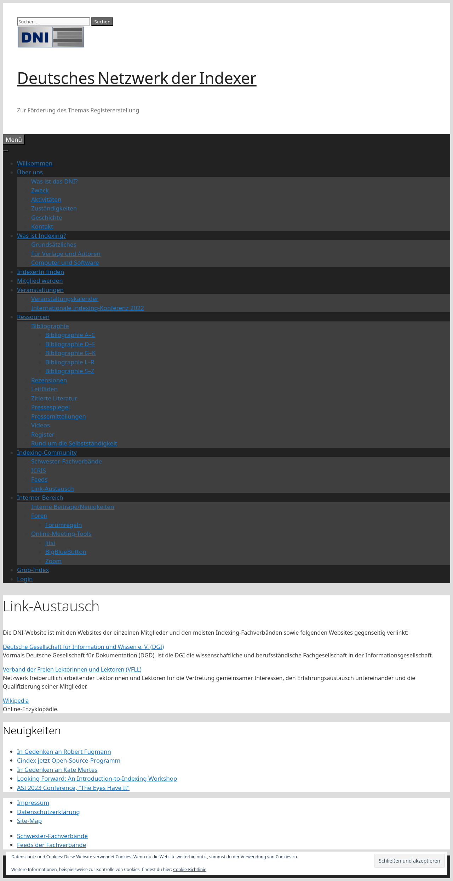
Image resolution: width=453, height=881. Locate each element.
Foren (39, 515)
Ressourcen (33, 317)
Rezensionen (49, 380)
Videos (40, 425)
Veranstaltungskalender (64, 298)
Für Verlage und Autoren (66, 253)
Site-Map (29, 821)
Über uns (30, 172)
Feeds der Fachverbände (51, 845)
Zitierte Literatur (54, 398)
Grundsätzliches (53, 244)
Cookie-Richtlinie (189, 869)
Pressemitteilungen (58, 416)
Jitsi (50, 543)
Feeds (39, 479)
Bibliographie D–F (70, 344)
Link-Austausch (52, 488)
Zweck (40, 190)
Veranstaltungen (40, 290)
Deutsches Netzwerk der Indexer (137, 78)
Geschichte (46, 217)
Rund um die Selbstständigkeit (74, 443)
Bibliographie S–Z (69, 371)
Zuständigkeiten (54, 208)
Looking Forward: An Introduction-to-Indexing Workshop (97, 778)
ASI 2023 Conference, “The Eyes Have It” (73, 788)
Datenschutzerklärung (48, 812)
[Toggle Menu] (5, 151)
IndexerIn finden (40, 272)
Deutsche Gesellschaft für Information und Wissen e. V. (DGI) (83, 647)
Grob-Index (33, 570)
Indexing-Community (47, 452)
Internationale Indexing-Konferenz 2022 (87, 308)
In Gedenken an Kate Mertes (57, 769)
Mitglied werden (40, 280)
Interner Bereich (40, 497)
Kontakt (42, 226)
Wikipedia (16, 701)
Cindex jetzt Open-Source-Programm (68, 760)
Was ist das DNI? (54, 181)
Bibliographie (50, 326)
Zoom (53, 561)
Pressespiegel (50, 407)
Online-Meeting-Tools (61, 533)
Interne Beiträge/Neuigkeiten (72, 507)
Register (43, 434)
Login (25, 579)
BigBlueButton (65, 552)
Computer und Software (65, 262)
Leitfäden (44, 389)
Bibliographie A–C (70, 335)
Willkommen (34, 163)
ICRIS (38, 470)
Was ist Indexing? (41, 235)
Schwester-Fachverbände (66, 461)
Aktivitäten (46, 199)
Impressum (33, 802)
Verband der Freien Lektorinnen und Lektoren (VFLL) (72, 669)
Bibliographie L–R (69, 362)
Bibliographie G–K (70, 353)
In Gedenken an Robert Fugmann (64, 751)
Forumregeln (63, 525)
